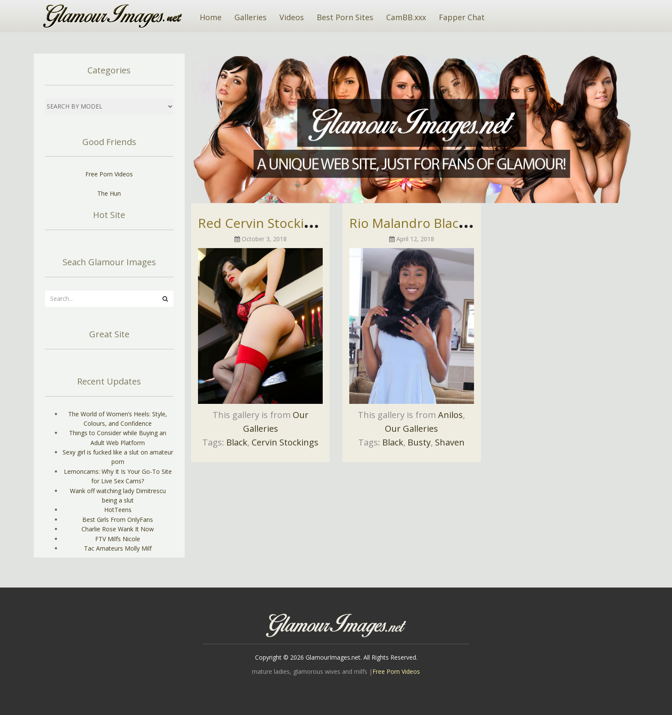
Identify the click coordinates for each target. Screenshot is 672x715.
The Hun (109, 193)
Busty (419, 442)
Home (211, 17)
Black (236, 442)
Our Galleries (411, 428)
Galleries (250, 17)
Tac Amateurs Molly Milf (118, 548)
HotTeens (118, 510)
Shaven (450, 442)
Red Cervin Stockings (262, 223)
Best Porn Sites (345, 17)
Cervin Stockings (285, 442)
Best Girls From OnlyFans (117, 519)
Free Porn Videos (109, 174)
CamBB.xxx (406, 17)
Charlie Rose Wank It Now (117, 529)
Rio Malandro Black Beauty (429, 223)
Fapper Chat (462, 17)
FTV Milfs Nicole (117, 539)
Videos (291, 17)
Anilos (450, 415)
